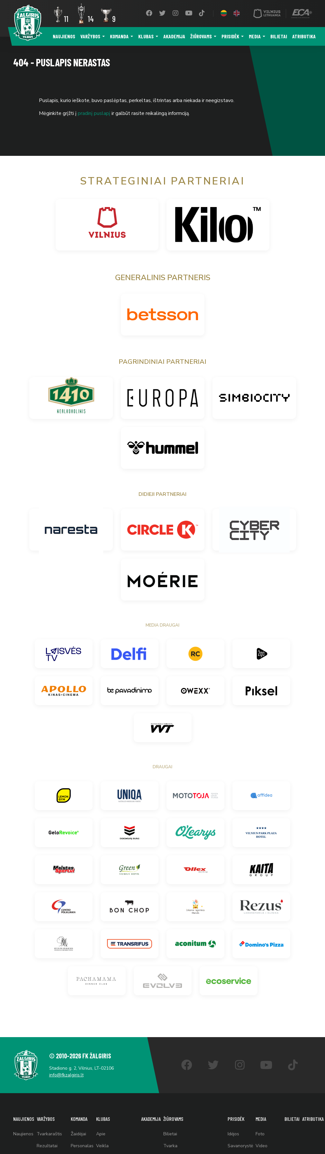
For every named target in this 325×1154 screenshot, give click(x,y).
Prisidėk (230, 36)
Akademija (174, 36)
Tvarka (170, 1146)
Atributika (304, 36)
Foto (260, 1134)
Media (255, 36)
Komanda (119, 36)
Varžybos (90, 36)
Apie (100, 1134)
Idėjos (233, 1134)
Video (261, 1146)
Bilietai (278, 36)
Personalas (82, 1146)
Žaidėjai (78, 1134)
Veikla (102, 1146)
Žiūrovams (201, 36)
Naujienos (64, 36)
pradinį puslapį (94, 113)
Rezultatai (47, 1146)
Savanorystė (240, 1146)
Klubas (146, 36)
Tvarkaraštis (49, 1134)
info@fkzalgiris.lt (66, 1075)
